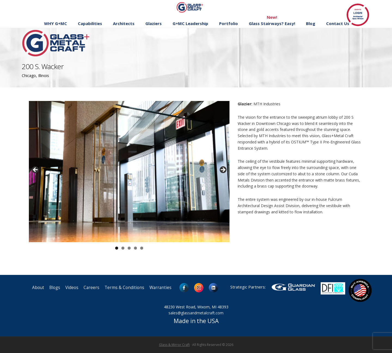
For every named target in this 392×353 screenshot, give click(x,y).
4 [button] (135, 248)
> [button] (223, 170)
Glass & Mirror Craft (174, 344)
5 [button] (141, 248)
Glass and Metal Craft (195, 7)
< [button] (36, 170)
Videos (71, 287)
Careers (91, 287)
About (38, 287)
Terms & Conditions (124, 287)
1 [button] (116, 248)
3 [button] (129, 248)
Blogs (54, 287)
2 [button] (122, 248)
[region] (129, 171)
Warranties (160, 287)
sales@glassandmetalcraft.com (196, 312)
